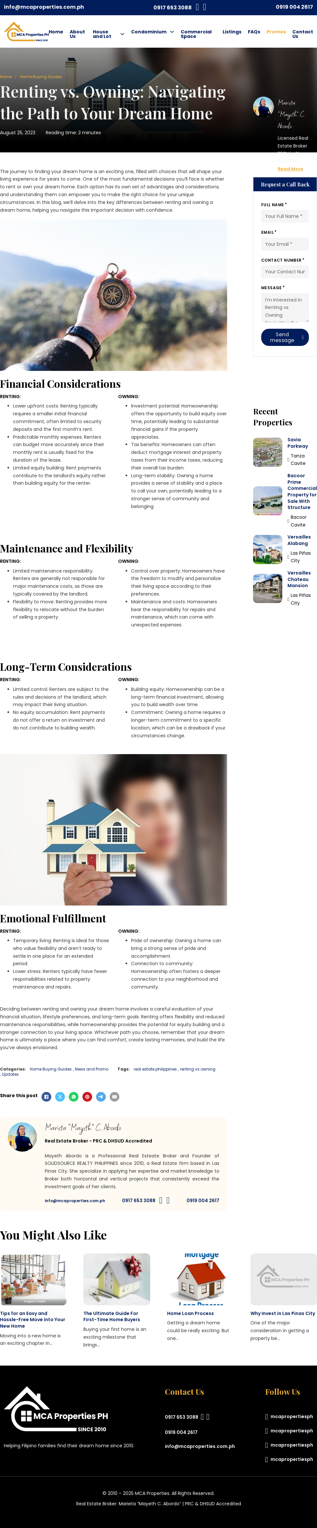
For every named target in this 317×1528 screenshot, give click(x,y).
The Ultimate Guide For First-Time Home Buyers (111, 1316)
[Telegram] (101, 1097)
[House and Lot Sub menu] (122, 34)
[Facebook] (46, 1097)
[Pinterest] (87, 1097)
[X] (60, 1097)
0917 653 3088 (172, 7)
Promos (276, 32)
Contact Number (281, 260)
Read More (290, 169)
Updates (10, 1074)
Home (56, 32)
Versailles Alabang (299, 540)
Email (267, 232)
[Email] (114, 1097)
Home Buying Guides (41, 76)
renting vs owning (197, 1069)
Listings (232, 32)
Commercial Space (196, 34)
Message (271, 287)
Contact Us (302, 34)
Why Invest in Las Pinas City (282, 1313)
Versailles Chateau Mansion (299, 579)
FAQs (254, 32)
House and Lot (102, 34)
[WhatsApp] (74, 1097)
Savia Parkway (297, 442)
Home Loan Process (190, 1313)
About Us (77, 34)
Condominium (148, 32)
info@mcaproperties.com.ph (44, 7)
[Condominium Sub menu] (172, 32)
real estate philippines (155, 1069)
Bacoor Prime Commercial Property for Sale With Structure (302, 491)
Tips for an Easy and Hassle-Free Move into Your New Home (32, 1319)
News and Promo (91, 1069)
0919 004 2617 (294, 7)
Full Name (272, 204)
